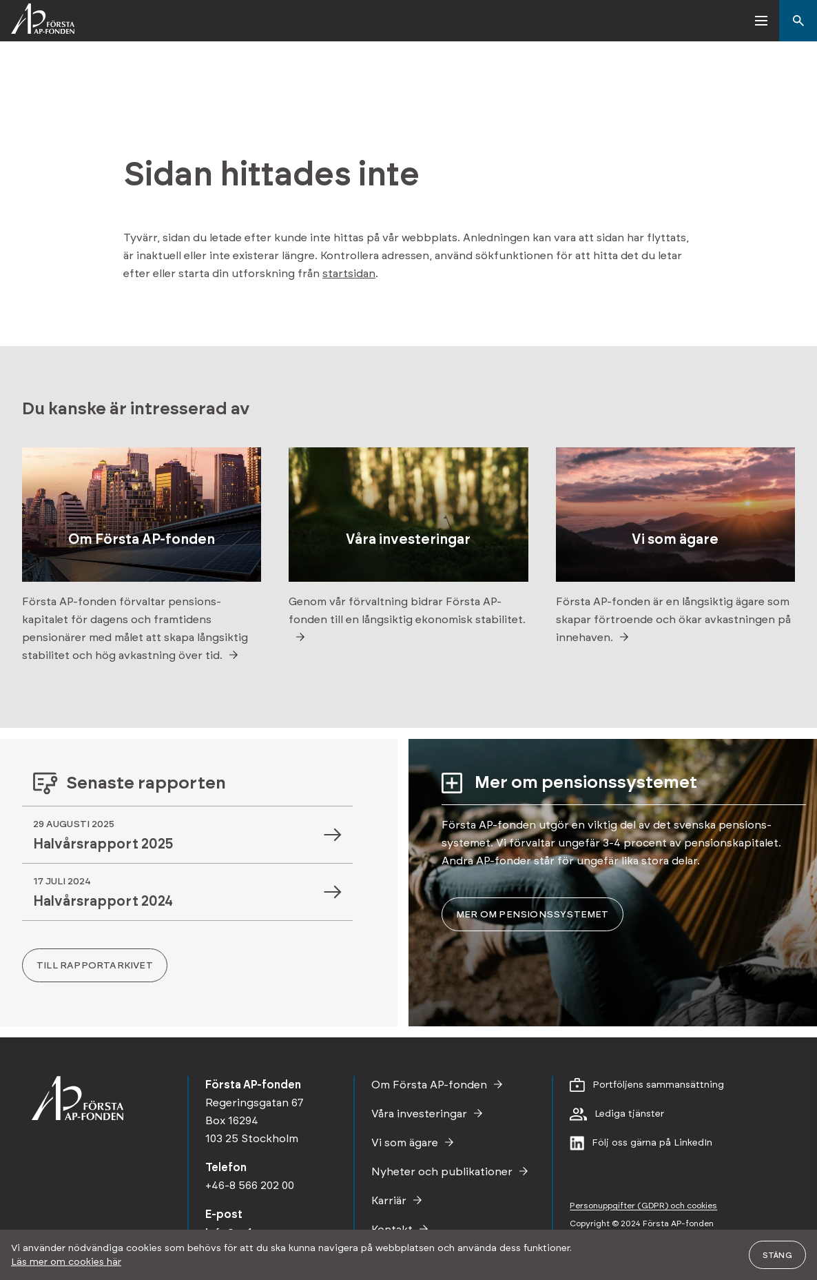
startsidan (348, 273)
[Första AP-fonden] (37, 20)
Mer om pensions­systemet (532, 915)
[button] (762, 20)
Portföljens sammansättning (658, 1085)
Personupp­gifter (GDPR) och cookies (643, 1205)
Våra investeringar (419, 1113)
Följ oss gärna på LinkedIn (652, 1143)
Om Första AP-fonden (429, 1084)
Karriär (388, 1200)
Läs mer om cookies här (66, 1262)
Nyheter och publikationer (442, 1171)
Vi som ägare (404, 1142)
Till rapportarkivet (95, 966)
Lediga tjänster (629, 1114)
